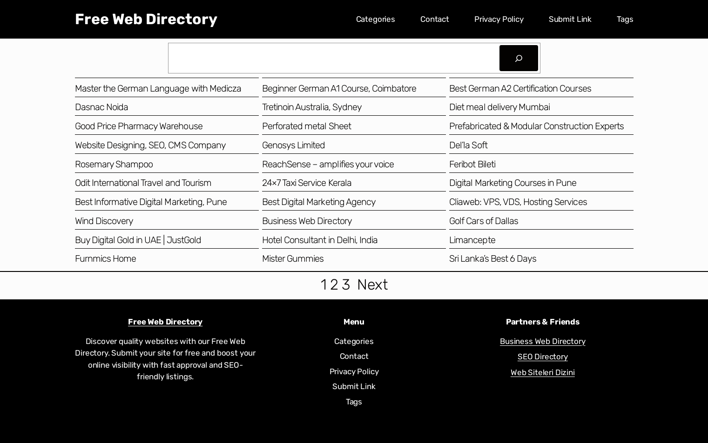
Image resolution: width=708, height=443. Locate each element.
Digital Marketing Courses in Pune (512, 183)
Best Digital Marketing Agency (319, 202)
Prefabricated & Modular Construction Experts (536, 126)
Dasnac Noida (101, 107)
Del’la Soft (468, 145)
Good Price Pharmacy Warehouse (138, 126)
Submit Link (570, 19)
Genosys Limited (293, 145)
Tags (625, 19)
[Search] (518, 58)
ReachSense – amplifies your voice (328, 164)
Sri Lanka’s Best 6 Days (492, 258)
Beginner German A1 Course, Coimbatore (339, 88)
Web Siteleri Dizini (543, 372)
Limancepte (472, 240)
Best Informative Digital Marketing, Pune (151, 202)
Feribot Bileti (472, 164)
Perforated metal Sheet (306, 126)
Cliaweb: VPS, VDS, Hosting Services (518, 202)
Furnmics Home (105, 258)
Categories (375, 19)
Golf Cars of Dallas (483, 221)
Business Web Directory (307, 221)
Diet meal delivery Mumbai (499, 107)
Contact (434, 19)
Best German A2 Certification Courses (520, 88)
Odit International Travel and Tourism (143, 183)
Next (372, 284)
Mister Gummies (293, 258)
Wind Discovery (104, 221)
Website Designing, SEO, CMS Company (150, 145)
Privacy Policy (499, 19)
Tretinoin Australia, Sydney (312, 107)
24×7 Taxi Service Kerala (306, 183)
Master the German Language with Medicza (158, 88)
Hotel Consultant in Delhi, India (320, 240)
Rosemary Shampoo (114, 164)
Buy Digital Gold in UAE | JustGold (138, 240)
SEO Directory (543, 356)
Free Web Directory (146, 19)
